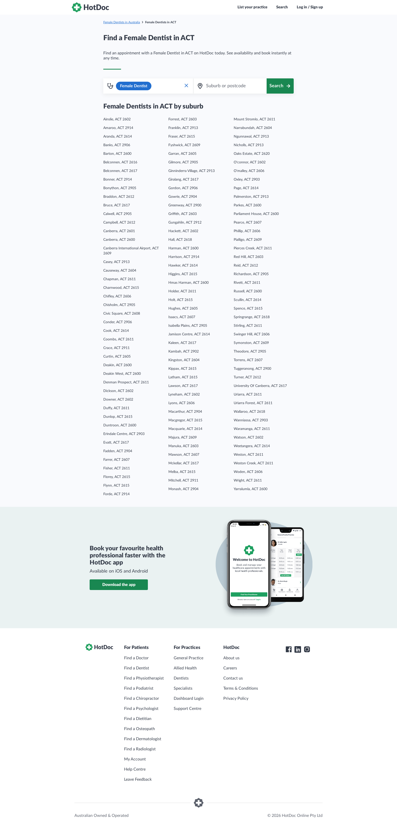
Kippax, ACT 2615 (182, 368)
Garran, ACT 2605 (182, 154)
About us (231, 658)
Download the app (118, 585)
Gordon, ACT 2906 (183, 188)
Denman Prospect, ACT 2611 (126, 382)
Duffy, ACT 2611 (116, 408)
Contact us (233, 678)
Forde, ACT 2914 (116, 494)
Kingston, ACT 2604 (184, 360)
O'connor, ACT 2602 (250, 162)
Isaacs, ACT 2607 (181, 317)
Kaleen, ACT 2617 (182, 343)
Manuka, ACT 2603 (183, 446)
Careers (230, 668)
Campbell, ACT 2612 (119, 222)
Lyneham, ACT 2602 (184, 394)
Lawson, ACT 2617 (183, 386)
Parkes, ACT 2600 (247, 205)
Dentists (181, 678)
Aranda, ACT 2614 (117, 136)
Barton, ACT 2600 (117, 154)
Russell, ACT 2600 (248, 291)
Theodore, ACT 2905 (250, 351)
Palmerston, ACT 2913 (251, 197)
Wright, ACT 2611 (248, 480)
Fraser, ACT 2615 (181, 136)
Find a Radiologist (140, 749)
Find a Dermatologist (142, 739)
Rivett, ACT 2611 (247, 283)
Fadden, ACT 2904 (117, 451)
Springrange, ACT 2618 (252, 317)
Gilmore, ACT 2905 (183, 162)
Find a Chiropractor (141, 698)
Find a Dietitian (137, 719)
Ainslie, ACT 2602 (117, 119)
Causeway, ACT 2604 (119, 270)
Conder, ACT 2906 (117, 322)
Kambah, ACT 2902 (183, 351)
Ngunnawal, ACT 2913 (251, 136)
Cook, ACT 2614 (116, 331)
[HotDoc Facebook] (288, 649)
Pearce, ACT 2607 (248, 222)
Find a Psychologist (141, 709)
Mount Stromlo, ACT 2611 (254, 119)
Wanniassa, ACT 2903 (251, 420)
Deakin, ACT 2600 (117, 365)
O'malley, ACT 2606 (249, 171)
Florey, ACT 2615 (116, 477)
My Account (135, 759)
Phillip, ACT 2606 (247, 231)
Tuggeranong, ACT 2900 (252, 368)
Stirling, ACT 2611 (248, 326)
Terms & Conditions (240, 688)
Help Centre (135, 769)
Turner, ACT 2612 (247, 377)
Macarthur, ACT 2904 (185, 411)
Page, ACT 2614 (246, 188)
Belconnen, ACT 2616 (120, 162)
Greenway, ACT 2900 (184, 205)
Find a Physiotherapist (144, 678)
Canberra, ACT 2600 (119, 240)
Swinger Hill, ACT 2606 (252, 334)
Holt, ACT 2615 (180, 300)
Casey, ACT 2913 (116, 262)
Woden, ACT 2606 (248, 472)
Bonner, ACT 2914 (117, 179)
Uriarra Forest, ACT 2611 (253, 403)
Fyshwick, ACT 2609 (184, 145)
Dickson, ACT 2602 (118, 391)
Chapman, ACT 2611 (119, 279)
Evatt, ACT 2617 (116, 442)
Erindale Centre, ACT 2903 (124, 434)
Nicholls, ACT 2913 (249, 145)
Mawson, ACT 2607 (183, 454)
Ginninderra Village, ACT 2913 (191, 171)
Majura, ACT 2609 (182, 437)
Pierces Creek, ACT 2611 (253, 248)
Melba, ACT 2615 (181, 472)
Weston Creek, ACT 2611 (253, 463)
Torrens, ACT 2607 (248, 360)
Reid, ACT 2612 (246, 265)
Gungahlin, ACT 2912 (185, 222)
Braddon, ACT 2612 (118, 197)
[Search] (280, 86)
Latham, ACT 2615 (182, 377)
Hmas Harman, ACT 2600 (188, 283)
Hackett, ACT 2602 (183, 231)
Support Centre (187, 709)
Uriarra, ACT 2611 (248, 394)
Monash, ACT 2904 (183, 489)
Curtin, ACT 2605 (117, 356)
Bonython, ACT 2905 (119, 188)
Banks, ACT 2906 (116, 145)
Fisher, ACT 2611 (116, 468)
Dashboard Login (189, 698)
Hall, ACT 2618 (180, 240)
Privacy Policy (235, 698)
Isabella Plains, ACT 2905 (187, 326)
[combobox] (230, 86)
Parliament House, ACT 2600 (256, 214)
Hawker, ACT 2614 (183, 265)
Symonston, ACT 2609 (251, 343)
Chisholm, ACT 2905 (119, 305)
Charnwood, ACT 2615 (121, 288)
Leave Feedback (138, 779)
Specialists (183, 688)
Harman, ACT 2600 (183, 248)
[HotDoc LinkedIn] (297, 649)
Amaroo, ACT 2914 (118, 128)
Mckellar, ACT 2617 (183, 463)
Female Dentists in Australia (121, 22)
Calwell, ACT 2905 (117, 214)
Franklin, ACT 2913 (183, 128)
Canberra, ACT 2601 (119, 231)
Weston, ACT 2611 (248, 454)
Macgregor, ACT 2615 (185, 420)
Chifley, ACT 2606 (117, 296)
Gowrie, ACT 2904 (182, 197)
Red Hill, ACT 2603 (248, 257)
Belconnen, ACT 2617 (120, 171)
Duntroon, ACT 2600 (119, 425)
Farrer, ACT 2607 (116, 460)
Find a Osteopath (139, 729)
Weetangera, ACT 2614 (252, 446)
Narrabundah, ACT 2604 (253, 128)
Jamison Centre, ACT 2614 (189, 334)
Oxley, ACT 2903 (247, 179)
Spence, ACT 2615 (248, 308)
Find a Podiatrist (138, 688)
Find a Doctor (136, 658)
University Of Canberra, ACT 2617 (260, 386)
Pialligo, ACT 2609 (248, 240)
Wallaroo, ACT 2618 (249, 411)
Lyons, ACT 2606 (181, 403)
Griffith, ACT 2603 (182, 214)
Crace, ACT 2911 (116, 348)
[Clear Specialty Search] (186, 86)
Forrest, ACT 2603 (182, 119)
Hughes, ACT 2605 (183, 308)
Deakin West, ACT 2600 (122, 374)
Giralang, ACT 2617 (183, 179)
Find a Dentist (136, 668)
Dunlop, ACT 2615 (117, 417)
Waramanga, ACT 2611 (252, 429)
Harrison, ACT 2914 (183, 257)
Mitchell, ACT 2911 (183, 480)
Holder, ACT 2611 (182, 291)
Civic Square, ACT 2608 (121, 313)
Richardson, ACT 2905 (251, 274)
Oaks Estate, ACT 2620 (252, 154)
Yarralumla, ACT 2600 (250, 489)
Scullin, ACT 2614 (247, 300)
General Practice (188, 658)
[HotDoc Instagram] (306, 649)
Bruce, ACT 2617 (116, 205)
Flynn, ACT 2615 (116, 485)
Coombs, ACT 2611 (118, 339)
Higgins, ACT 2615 (182, 274)
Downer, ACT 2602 (118, 399)
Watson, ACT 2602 (248, 437)
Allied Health (185, 668)
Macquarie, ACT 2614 (185, 429)
